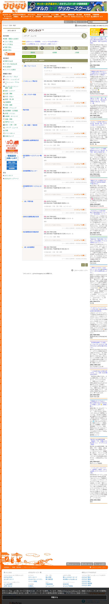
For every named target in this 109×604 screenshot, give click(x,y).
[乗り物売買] (86, 14)
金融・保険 (8, 119)
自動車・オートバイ (11, 116)
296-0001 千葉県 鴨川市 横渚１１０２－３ (60, 81)
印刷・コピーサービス (66, 99)
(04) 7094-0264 (51, 94)
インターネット (48, 70)
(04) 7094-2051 (51, 125)
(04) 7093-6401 (51, 216)
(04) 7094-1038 (51, 232)
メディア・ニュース (11, 127)
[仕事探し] (63, 14)
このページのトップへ (99, 567)
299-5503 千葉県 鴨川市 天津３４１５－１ (60, 234)
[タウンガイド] (31, 14)
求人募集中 (7, 66)
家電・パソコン (10, 113)
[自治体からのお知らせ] (18, 14)
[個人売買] (78, 14)
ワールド (5, 25)
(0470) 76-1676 (51, 140)
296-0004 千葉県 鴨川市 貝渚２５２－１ (59, 111)
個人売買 (48, 577)
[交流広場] (37, 16)
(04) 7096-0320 (51, 247)
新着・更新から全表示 (11, 38)
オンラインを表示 (10, 69)
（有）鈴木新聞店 (28, 247)
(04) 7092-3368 (51, 171)
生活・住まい (9, 96)
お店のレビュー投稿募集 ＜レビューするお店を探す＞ (40, 41)
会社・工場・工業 (11, 124)
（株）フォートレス (29, 66)
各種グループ (9, 136)
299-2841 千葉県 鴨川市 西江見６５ (58, 249)
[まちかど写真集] (47, 16)
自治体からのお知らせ (70, 579)
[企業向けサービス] (97, 16)
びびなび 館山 (86, 581)
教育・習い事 (9, 99)
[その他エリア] (7, 18)
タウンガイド (11, 30)
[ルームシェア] (7, 16)
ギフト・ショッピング (12, 79)
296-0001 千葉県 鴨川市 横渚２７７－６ (59, 67)
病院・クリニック (11, 107)
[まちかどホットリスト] (42, 14)
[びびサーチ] (7, 14)
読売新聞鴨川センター (30, 171)
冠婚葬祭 (8, 102)
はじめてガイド (9, 579)
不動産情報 (49, 584)
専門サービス (9, 122)
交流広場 (66, 584)
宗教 (6, 130)
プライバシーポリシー (30, 567)
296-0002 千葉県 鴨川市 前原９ (56, 157)
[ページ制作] (65, 77)
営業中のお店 (8, 61)
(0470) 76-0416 (51, 201)
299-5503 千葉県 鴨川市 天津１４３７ (59, 96)
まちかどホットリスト (35, 579)
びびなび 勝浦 (86, 579)
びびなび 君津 (86, 585)
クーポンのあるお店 (10, 64)
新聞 (45, 160)
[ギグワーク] (66, 16)
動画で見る (7, 50)
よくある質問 (8, 584)
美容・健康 (8, 105)
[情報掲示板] (70, 14)
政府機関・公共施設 (11, 110)
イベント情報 (32, 581)
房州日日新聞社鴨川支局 (31, 217)
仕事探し (31, 586)
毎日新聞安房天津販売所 (31, 232)
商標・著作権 (16, 567)
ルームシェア (50, 586)
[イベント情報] (54, 14)
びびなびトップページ (11, 178)
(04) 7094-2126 (51, 186)
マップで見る (8, 44)
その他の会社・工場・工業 (51, 99)
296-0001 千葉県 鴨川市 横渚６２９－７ (59, 172)
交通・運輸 (8, 93)
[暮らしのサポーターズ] (26, 16)
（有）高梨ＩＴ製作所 (30, 125)
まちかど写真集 (68, 586)
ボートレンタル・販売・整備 (52, 145)
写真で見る (7, 47)
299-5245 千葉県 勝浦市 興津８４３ (58, 203)
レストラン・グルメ (11, 76)
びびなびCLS (8, 577)
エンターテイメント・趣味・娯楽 (12, 87)
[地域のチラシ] (57, 16)
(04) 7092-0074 (51, 110)
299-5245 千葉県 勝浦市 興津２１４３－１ (60, 142)
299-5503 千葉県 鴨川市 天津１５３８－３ (60, 127)
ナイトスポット (10, 133)
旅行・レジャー (10, 90)
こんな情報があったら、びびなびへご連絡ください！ (39, 44)
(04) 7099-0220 (51, 66)
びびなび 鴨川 (86, 577)
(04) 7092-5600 (51, 155)
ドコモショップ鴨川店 (30, 81)
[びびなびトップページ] (14, 6)
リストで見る (8, 41)
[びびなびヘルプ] (87, 16)
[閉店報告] (84, 77)
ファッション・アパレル (12, 83)
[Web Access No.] (77, 16)
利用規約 (6, 567)
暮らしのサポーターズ (70, 577)
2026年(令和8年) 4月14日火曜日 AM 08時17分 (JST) (92, 25)
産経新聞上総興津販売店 (31, 140)
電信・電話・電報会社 (50, 84)
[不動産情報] (95, 14)
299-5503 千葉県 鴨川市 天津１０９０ (59, 188)
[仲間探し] (15, 16)
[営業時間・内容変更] (75, 77)
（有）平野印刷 (28, 201)
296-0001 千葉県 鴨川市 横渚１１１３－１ (60, 218)
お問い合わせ (8, 586)
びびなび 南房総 (87, 583)
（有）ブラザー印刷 (29, 94)
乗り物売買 (49, 579)
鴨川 (14, 25)
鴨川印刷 (26, 110)
